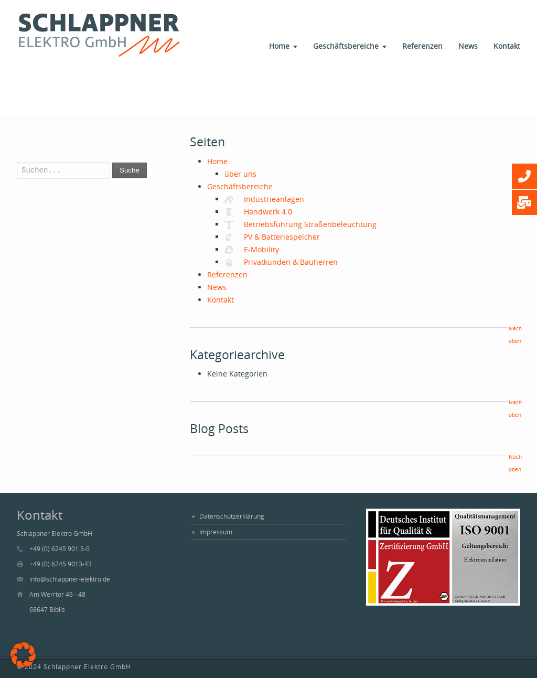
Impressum (215, 532)
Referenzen (422, 46)
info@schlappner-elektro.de (69, 579)
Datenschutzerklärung (231, 516)
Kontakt (506, 46)
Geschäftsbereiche (346, 46)
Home (279, 46)
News (468, 46)
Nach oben (514, 335)
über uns (240, 174)
